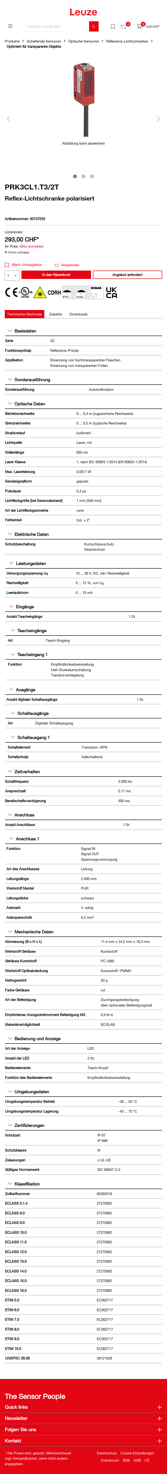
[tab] (24, 314)
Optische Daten (26, 403)
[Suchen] (94, 26)
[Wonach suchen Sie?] (57, 26)
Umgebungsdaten (28, 1091)
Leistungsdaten (28, 563)
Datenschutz (107, 1453)
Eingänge (22, 606)
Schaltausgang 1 (30, 737)
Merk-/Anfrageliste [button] (23, 264)
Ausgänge (22, 689)
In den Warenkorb (56, 274)
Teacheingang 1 (29, 654)
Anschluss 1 (24, 838)
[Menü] (10, 25)
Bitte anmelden (32, 246)
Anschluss (21, 814)
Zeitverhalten (24, 771)
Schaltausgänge (30, 713)
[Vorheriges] (8, 118)
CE (147, 1460)
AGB (137, 1460)
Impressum (110, 1460)
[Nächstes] (158, 118)
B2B (126, 1460)
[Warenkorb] (148, 26)
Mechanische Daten (30, 931)
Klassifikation (24, 1183)
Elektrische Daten (28, 534)
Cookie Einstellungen (137, 1453)
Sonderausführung (29, 379)
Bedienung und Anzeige (34, 1038)
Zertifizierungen (26, 1125)
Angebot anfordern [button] (127, 274)
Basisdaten (22, 330)
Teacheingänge (28, 630)
